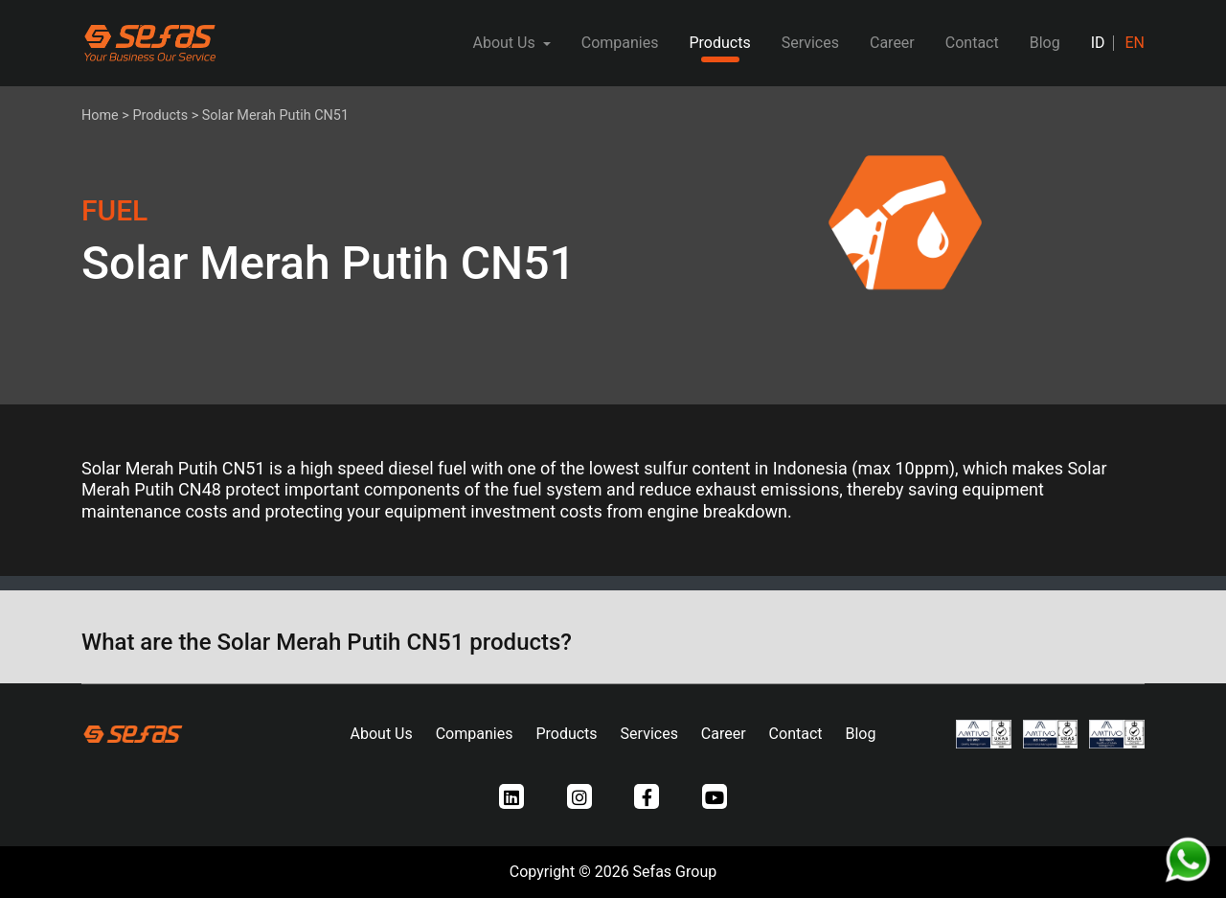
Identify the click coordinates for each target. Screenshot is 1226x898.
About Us (382, 734)
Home (100, 115)
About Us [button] (505, 43)
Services (810, 43)
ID (1098, 43)
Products (719, 43)
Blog (1045, 43)
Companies (620, 43)
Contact (972, 43)
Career (892, 43)
